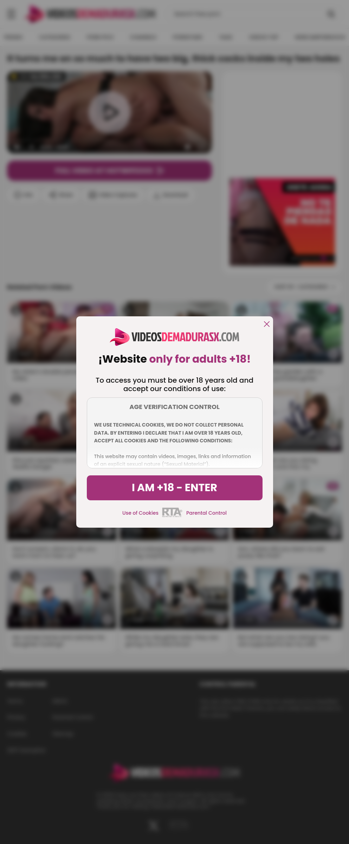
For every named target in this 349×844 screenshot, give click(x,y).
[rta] (172, 516)
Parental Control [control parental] (206, 512)
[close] (267, 324)
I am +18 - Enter (174, 487)
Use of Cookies (140, 512)
